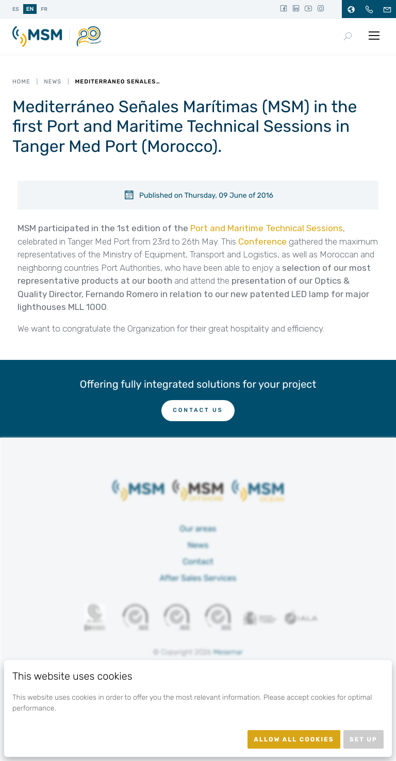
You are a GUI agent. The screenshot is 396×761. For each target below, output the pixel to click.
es (15, 9)
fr (44, 9)
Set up (363, 739)
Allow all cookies (294, 739)
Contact (198, 561)
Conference (262, 241)
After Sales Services (198, 578)
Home (21, 81)
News (52, 81)
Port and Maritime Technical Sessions (266, 228)
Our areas (198, 528)
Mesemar (228, 652)
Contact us (198, 410)
